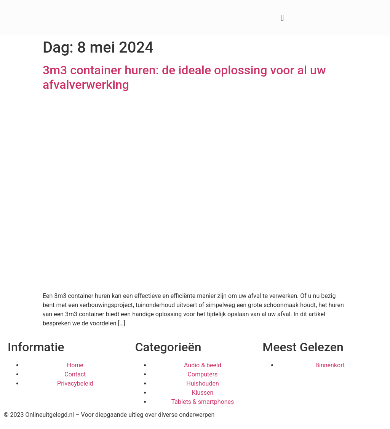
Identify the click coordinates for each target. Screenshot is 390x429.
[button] (282, 17)
